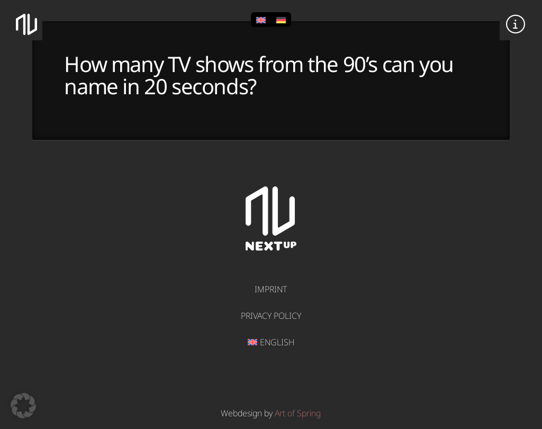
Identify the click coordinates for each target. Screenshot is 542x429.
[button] (515, 24)
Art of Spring (298, 413)
